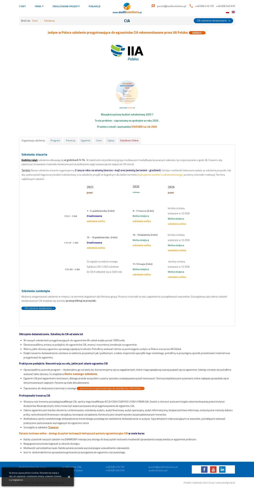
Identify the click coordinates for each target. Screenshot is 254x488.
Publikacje (95, 6)
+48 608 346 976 (225, 6)
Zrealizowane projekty (66, 6)
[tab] (33, 140)
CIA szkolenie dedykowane (212, 21)
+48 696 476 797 (204, 6)
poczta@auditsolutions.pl (171, 6)
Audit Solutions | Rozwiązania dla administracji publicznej (127, 8)
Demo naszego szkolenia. (81, 374)
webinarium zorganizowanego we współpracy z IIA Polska (110, 388)
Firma (39, 6)
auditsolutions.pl (158, 470)
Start (22, 6)
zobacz (196, 32)
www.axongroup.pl (225, 482)
